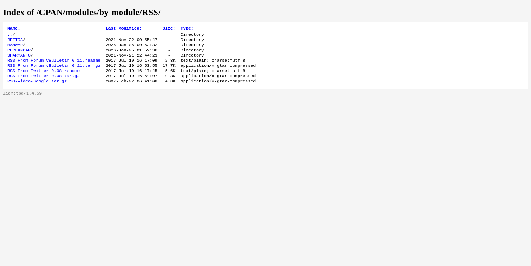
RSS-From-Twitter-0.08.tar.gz (43, 83)
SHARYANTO (19, 59)
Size (169, 29)
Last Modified (123, 29)
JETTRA (15, 42)
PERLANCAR (19, 54)
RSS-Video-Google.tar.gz (37, 89)
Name (13, 29)
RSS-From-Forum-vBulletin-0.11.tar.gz (53, 71)
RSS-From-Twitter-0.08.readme (43, 77)
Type (187, 29)
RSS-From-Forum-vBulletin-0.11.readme (53, 65)
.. (10, 36)
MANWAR (15, 48)
